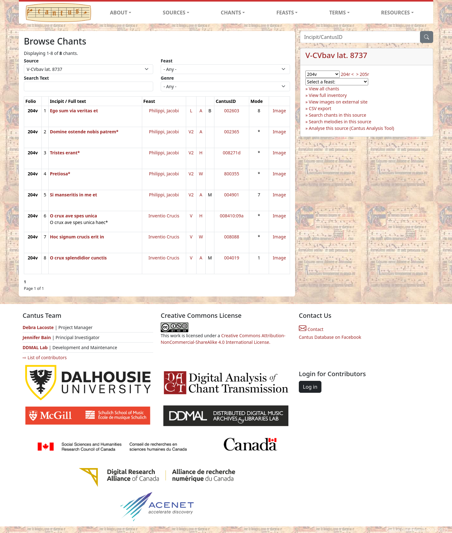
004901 (231, 195)
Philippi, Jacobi (164, 111)
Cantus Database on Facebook (330, 337)
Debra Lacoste (38, 327)
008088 (231, 237)
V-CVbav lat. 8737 (336, 55)
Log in (310, 386)
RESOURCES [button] (395, 12)
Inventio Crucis (163, 216)
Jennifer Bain (37, 337)
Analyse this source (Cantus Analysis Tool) (351, 128)
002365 (231, 132)
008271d (232, 153)
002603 (231, 111)
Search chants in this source (337, 115)
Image (279, 111)
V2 (191, 132)
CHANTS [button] (231, 12)
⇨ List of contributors (45, 357)
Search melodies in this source (340, 122)
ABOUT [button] (118, 12)
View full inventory (328, 95)
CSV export (320, 108)
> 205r (362, 74)
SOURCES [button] (174, 12)
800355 (231, 174)
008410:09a (232, 216)
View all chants (324, 89)
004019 (231, 258)
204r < (347, 74)
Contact (311, 329)
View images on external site (338, 102)
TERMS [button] (337, 12)
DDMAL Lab (35, 347)
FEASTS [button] (285, 12)
